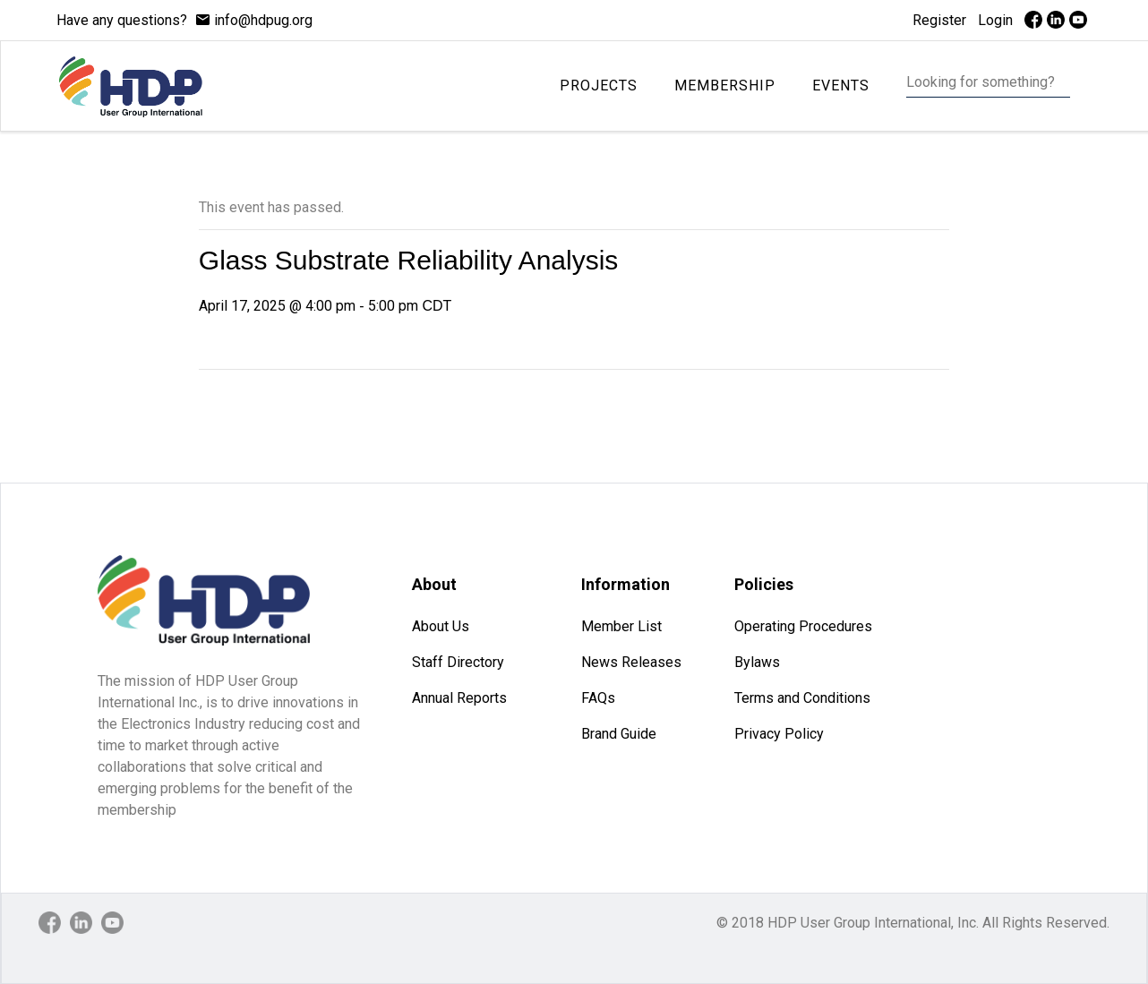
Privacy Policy (779, 733)
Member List (621, 626)
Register (939, 20)
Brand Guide (618, 733)
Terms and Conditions (802, 697)
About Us (440, 626)
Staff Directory (458, 662)
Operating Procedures (803, 626)
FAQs (598, 697)
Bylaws (757, 662)
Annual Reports (459, 697)
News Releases (631, 662)
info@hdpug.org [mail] (263, 20)
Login (995, 20)
